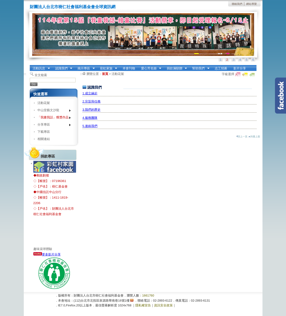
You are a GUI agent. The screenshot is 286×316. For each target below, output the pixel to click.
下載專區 (43, 132)
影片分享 (239, 68)
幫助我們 (199, 68)
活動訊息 (40, 68)
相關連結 (43, 139)
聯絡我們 (237, 3)
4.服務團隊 (90, 118)
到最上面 (254, 136)
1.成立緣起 (90, 93)
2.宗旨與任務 (92, 101)
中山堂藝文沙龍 (52, 111)
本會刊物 (129, 68)
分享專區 (52, 125)
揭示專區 (85, 68)
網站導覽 (251, 3)
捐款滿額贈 (175, 68)
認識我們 (62, 68)
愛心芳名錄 (149, 68)
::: (31, 66)
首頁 (105, 74)
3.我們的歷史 (92, 109)
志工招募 (221, 68)
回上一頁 (241, 136)
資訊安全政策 (163, 305)
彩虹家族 (107, 68)
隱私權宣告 (143, 305)
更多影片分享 (47, 254)
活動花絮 (43, 103)
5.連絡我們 (90, 126)
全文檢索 (41, 75)
